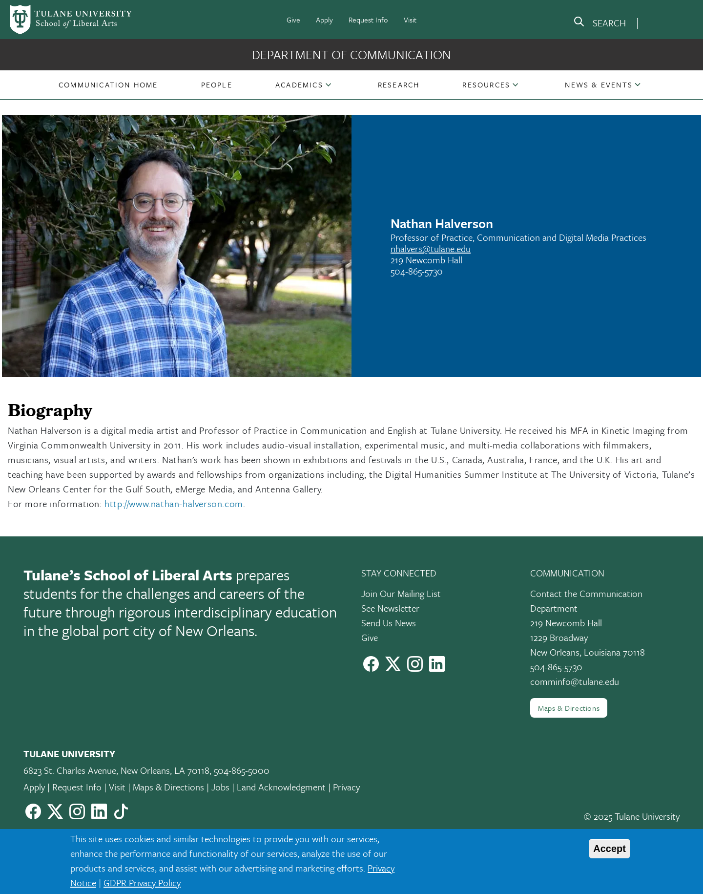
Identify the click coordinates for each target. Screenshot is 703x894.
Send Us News (388, 622)
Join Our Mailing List (401, 593)
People (216, 84)
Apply (324, 19)
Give (293, 19)
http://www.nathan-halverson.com (173, 503)
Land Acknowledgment (281, 786)
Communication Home (108, 84)
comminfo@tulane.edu (574, 681)
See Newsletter (390, 608)
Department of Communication (351, 54)
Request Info (368, 19)
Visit (410, 19)
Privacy (346, 786)
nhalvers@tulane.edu (431, 248)
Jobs (220, 786)
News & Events (599, 84)
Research (399, 84)
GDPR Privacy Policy (142, 882)
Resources (486, 84)
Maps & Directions (569, 707)
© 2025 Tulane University (632, 816)
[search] (599, 23)
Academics (299, 84)
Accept (609, 848)
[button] (108, 84)
